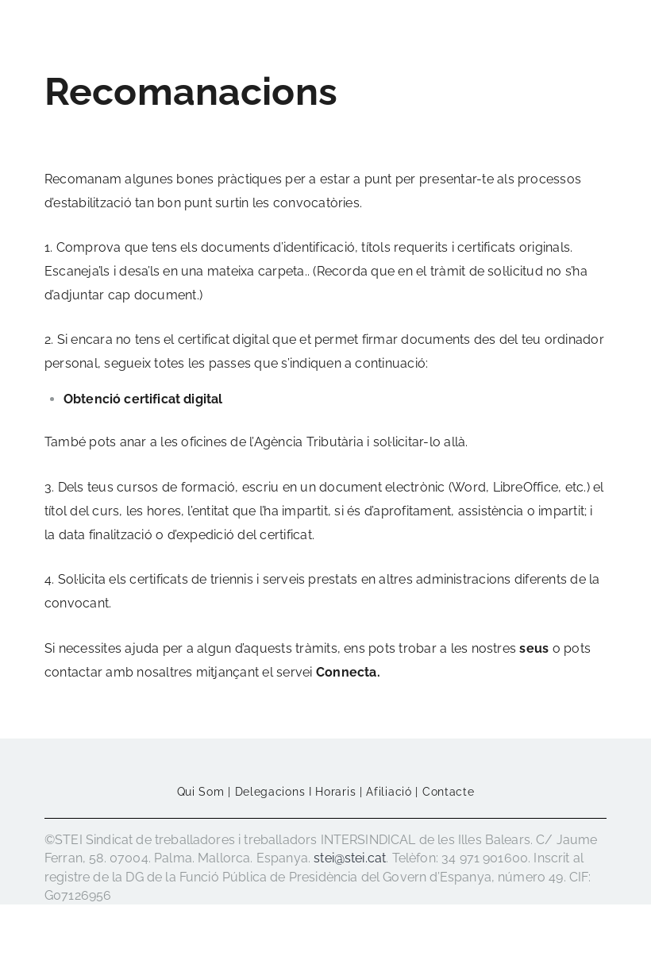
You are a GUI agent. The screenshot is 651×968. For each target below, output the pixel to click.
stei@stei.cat (350, 858)
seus (534, 648)
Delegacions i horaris (295, 791)
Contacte (448, 791)
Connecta (346, 672)
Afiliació (388, 791)
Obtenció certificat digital (143, 399)
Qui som (201, 791)
